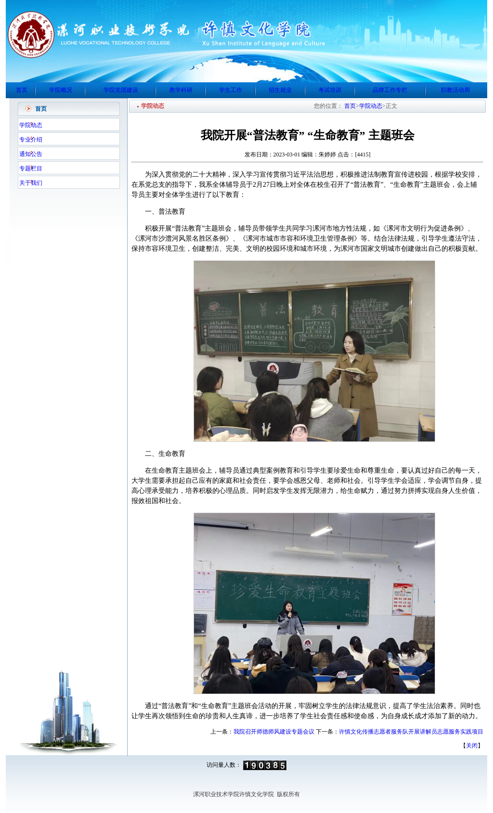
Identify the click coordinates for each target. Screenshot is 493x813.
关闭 (472, 745)
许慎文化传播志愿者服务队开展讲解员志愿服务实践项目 (411, 731)
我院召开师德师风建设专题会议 (274, 731)
